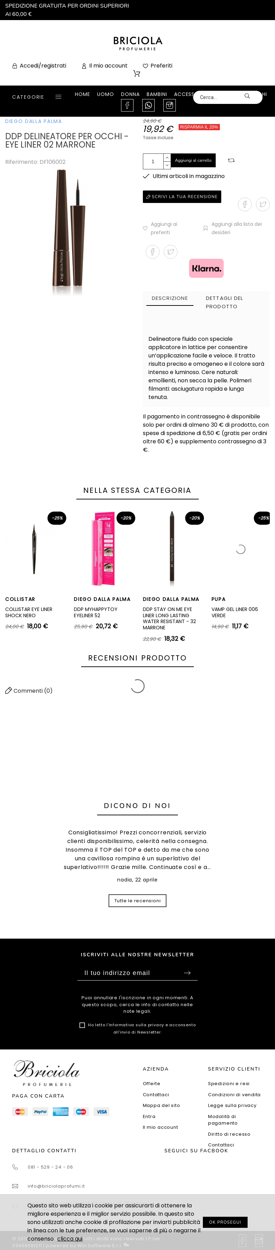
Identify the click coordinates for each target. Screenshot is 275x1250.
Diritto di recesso (229, 1134)
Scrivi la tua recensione (182, 197)
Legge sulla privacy (232, 1105)
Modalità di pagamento (223, 1120)
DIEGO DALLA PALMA (33, 121)
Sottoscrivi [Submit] (187, 972)
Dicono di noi (137, 805)
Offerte (152, 1083)
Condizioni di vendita (234, 1094)
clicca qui (70, 1239)
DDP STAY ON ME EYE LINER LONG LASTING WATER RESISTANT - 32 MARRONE (169, 618)
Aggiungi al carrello (193, 160)
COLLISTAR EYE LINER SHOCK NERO (28, 612)
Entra (149, 1116)
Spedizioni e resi (229, 1083)
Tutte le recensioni (137, 900)
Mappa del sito (161, 1105)
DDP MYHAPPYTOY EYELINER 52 (96, 612)
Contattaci (156, 1094)
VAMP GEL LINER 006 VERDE (235, 612)
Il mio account (160, 1127)
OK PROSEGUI (225, 1222)
